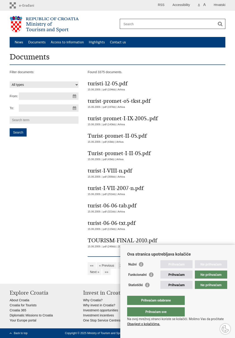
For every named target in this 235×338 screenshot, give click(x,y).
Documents (37, 42)
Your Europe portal (23, 320)
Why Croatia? (93, 300)
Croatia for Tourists (23, 305)
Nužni (132, 273)
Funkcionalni (137, 284)
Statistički (135, 294)
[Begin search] (220, 24)
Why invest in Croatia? (99, 305)
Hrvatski (219, 5)
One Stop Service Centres (101, 320)
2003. (121, 246)
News (19, 42)
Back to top (21, 333)
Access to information (67, 42)
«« (92, 265)
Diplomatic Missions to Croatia (31, 315)
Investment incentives (98, 315)
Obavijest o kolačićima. (143, 324)
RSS (161, 5)
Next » (94, 272)
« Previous (106, 265)
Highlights (97, 42)
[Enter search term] (167, 24)
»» (106, 272)
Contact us (118, 42)
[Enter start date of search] (48, 96)
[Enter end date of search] (48, 108)
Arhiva (121, 89)
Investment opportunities (100, 310)
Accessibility (181, 5)
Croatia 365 (18, 310)
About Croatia (19, 300)
